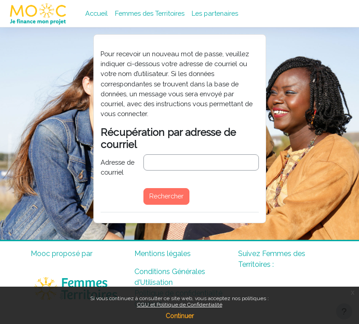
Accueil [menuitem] (96, 13)
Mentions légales (162, 253)
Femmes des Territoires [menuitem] (149, 13)
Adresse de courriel (117, 167)
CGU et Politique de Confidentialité (179, 305)
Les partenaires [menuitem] (215, 13)
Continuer (180, 316)
